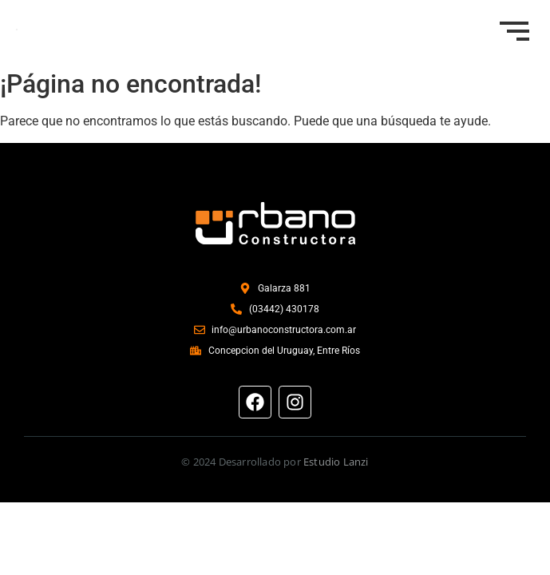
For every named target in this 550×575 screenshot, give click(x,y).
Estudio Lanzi (336, 461)
